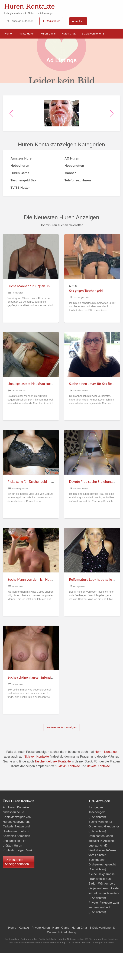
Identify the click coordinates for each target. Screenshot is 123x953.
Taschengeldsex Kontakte (53, 761)
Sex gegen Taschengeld (86, 291)
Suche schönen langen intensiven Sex (35, 677)
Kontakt (24, 927)
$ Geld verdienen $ (93, 33)
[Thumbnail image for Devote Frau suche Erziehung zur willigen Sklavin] (92, 452)
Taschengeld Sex (81, 297)
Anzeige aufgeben (20, 21)
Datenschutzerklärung (61, 932)
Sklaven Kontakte (36, 756)
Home (8, 33)
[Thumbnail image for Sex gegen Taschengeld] (92, 256)
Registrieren (51, 21)
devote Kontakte (98, 766)
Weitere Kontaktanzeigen (62, 727)
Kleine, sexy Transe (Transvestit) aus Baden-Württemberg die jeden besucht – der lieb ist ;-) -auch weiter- (104, 883)
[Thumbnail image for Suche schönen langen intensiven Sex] (31, 648)
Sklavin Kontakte (68, 766)
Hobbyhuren (17, 293)
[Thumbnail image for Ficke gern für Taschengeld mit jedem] (31, 452)
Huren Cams (48, 33)
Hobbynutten (79, 586)
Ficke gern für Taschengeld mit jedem (35, 481)
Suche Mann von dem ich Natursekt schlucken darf (45, 579)
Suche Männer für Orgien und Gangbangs (38, 286)
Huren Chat (69, 33)
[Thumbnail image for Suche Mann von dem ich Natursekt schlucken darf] (31, 550)
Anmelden (78, 21)
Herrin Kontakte (106, 752)
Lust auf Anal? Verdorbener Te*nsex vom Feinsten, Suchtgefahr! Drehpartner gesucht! (103, 855)
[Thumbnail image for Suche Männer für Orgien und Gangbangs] (31, 256)
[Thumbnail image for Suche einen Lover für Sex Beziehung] (92, 354)
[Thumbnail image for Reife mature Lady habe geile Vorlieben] (92, 550)
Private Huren (26, 33)
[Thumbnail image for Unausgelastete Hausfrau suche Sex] (31, 354)
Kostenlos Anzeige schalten (17, 862)
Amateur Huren (19, 390)
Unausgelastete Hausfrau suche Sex (34, 384)
